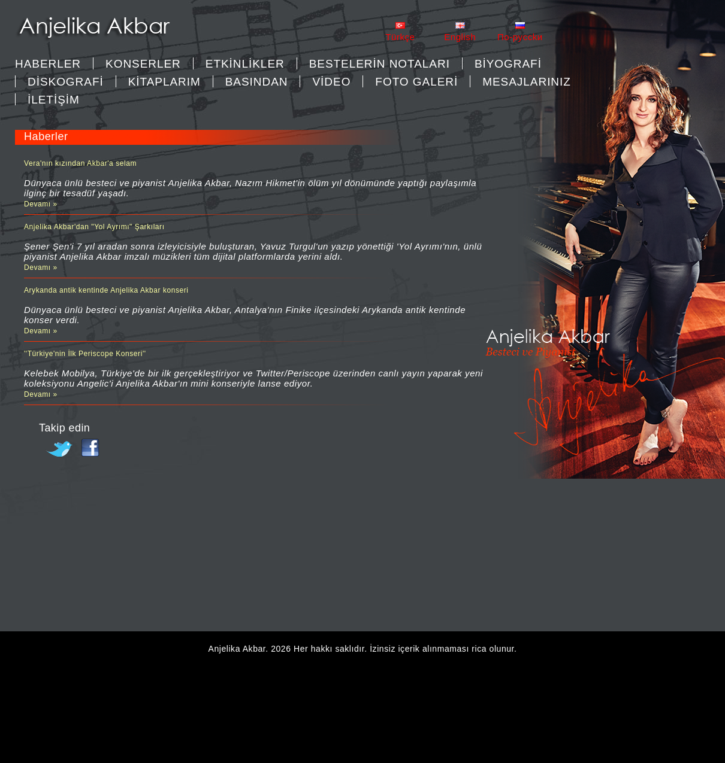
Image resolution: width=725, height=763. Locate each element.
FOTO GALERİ (416, 81)
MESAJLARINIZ (526, 81)
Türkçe (400, 37)
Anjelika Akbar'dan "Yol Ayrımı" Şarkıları (94, 227)
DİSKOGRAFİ (66, 81)
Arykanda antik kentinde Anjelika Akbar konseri (106, 290)
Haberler (48, 63)
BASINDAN (256, 81)
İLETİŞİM (54, 99)
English (460, 37)
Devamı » (41, 204)
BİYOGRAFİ (508, 63)
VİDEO (331, 81)
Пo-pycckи (520, 37)
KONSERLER (143, 63)
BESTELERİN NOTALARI (379, 63)
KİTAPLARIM (164, 81)
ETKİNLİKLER (245, 63)
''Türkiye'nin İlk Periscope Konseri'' (85, 353)
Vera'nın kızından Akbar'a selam (80, 163)
